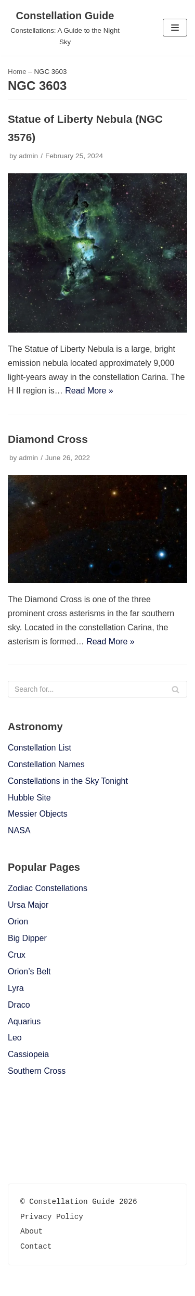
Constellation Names (46, 764)
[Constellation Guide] (65, 27)
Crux (16, 954)
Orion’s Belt (29, 971)
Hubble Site (29, 797)
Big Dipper (27, 938)
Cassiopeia (28, 1054)
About (31, 1231)
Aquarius (24, 1021)
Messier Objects (38, 813)
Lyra (16, 988)
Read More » (89, 390)
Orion (18, 921)
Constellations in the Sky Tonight (68, 781)
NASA (19, 830)
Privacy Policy (51, 1217)
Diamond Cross (48, 439)
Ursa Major (28, 904)
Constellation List (39, 747)
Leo (15, 1037)
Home (17, 71)
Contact (35, 1246)
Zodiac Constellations (47, 888)
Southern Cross (37, 1070)
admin (28, 156)
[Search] (97, 689)
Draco (19, 1004)
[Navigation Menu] (175, 27)
